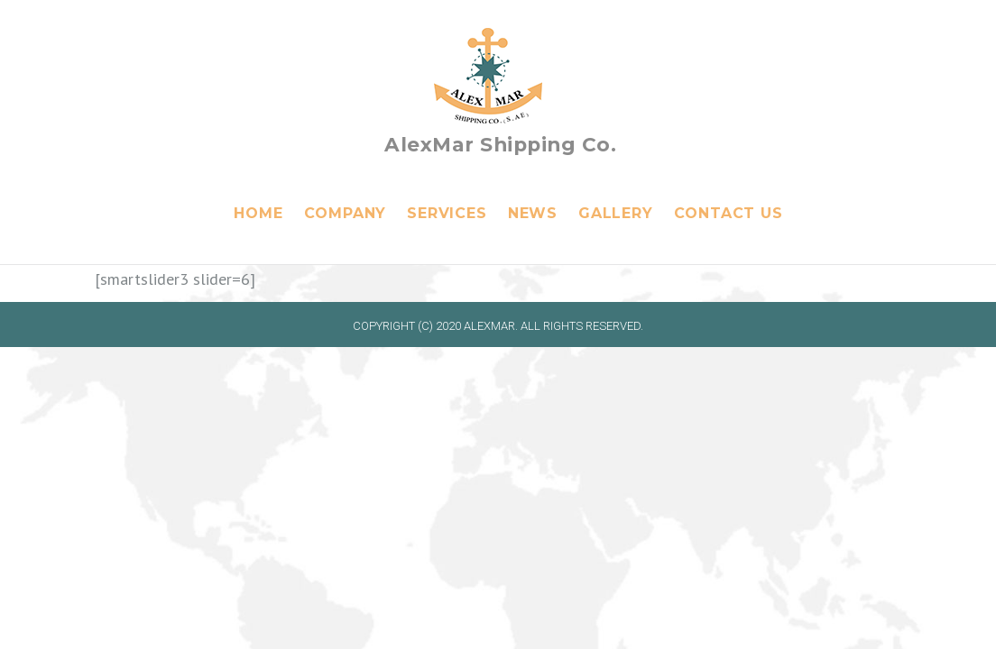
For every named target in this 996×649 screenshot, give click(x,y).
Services (446, 213)
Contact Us (728, 213)
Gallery (615, 213)
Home (258, 213)
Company (345, 213)
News (533, 213)
